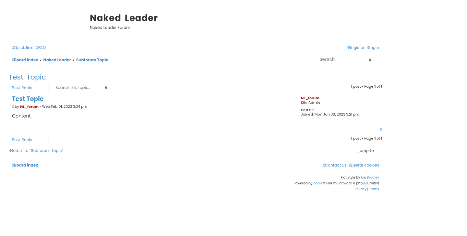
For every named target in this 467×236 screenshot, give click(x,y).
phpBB (318, 183)
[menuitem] (41, 47)
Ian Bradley (370, 177)
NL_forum (310, 98)
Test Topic (27, 77)
